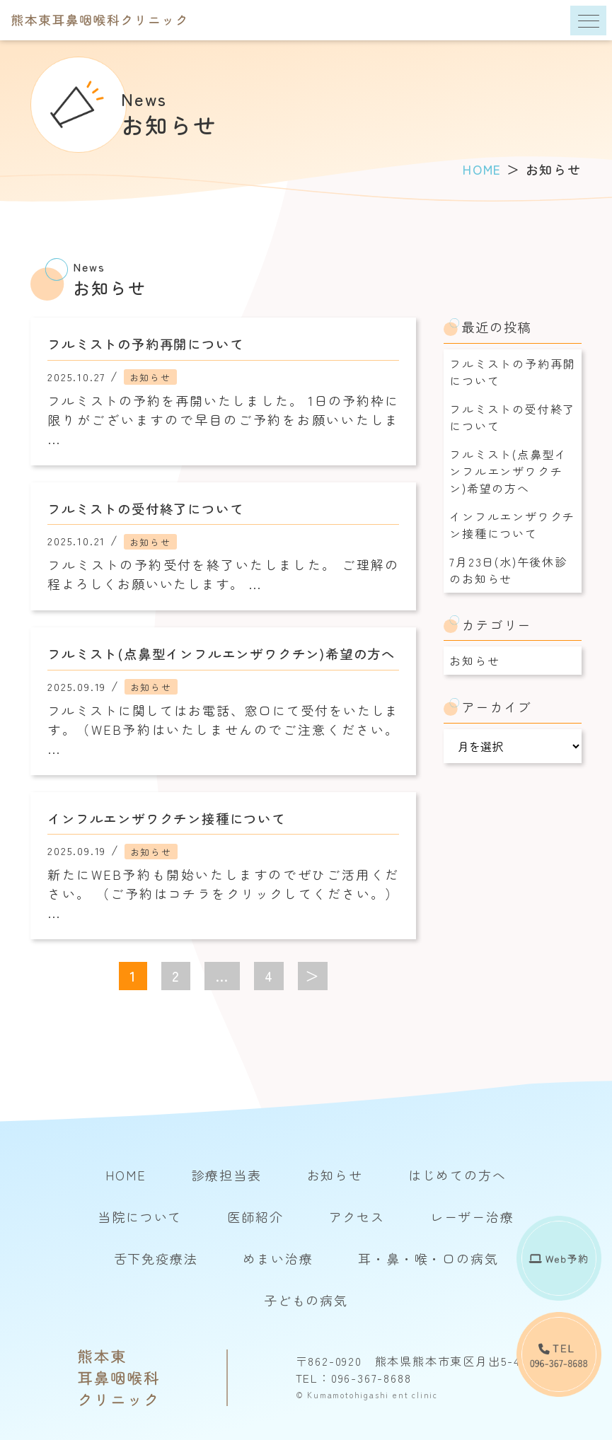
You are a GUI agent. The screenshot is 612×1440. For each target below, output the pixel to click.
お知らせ (474, 660)
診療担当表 (227, 1175)
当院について (140, 1216)
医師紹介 (255, 1216)
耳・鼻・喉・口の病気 (428, 1258)
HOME (125, 1175)
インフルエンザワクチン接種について (512, 525)
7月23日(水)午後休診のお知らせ (508, 570)
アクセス (357, 1216)
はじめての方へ (457, 1175)
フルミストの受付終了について (512, 417)
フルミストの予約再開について (512, 372)
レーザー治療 (472, 1216)
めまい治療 (278, 1258)
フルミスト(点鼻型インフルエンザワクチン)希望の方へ (508, 471)
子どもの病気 (306, 1300)
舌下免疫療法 (156, 1258)
